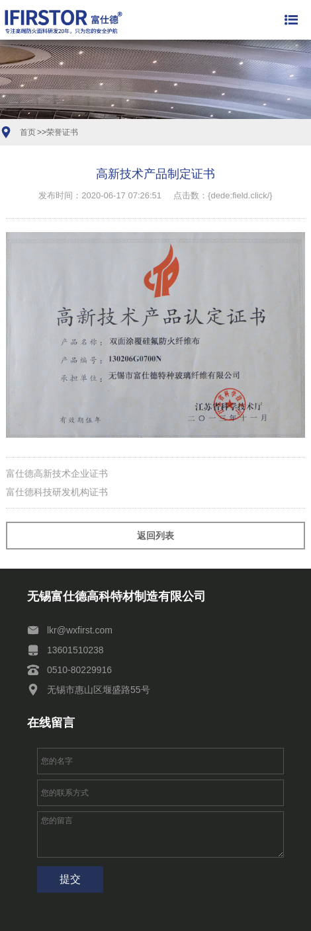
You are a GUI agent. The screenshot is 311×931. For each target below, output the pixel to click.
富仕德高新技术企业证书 (57, 473)
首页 (28, 132)
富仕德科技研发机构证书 (57, 492)
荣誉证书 (62, 132)
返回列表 (155, 535)
